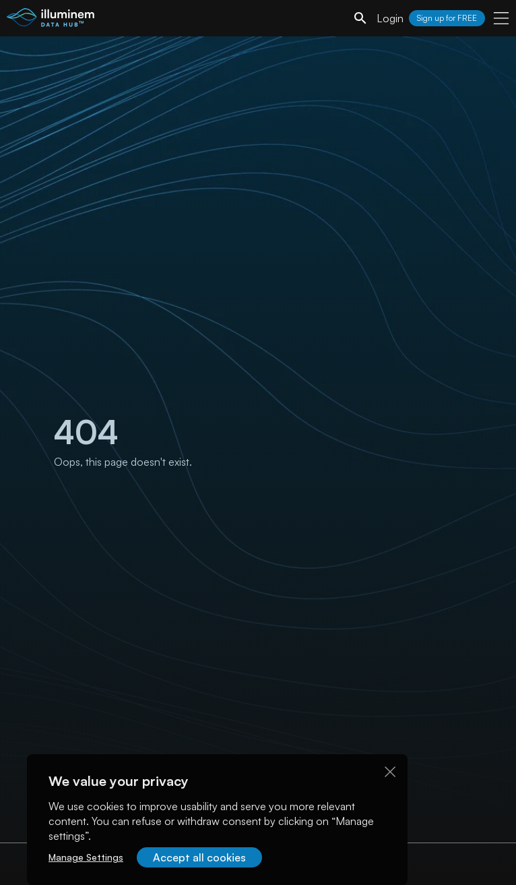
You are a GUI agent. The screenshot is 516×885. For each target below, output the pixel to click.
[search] (360, 18)
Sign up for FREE (447, 18)
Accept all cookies (199, 857)
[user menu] (501, 18)
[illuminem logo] (50, 19)
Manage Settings (86, 857)
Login (390, 18)
